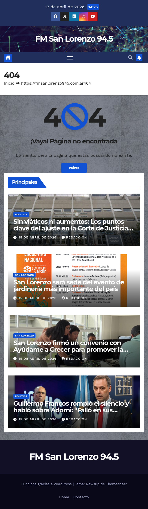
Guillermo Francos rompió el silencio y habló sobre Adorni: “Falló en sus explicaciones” (71, 410)
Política (21, 214)
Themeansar (116, 484)
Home (64, 497)
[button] (130, 57)
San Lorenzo (24, 274)
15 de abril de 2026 (38, 237)
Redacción (74, 237)
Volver (74, 168)
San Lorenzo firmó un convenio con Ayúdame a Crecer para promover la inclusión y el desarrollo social (68, 349)
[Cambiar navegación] (70, 58)
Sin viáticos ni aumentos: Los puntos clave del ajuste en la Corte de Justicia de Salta (70, 228)
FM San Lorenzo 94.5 (74, 39)
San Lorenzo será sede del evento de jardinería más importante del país (68, 285)
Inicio (9, 83)
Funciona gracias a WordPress (47, 484)
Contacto (81, 497)
